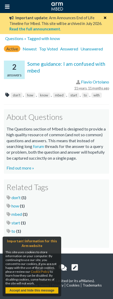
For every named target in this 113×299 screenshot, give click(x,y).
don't (16, 95)
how (30, 95)
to (85, 95)
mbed (59, 95)
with (96, 95)
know (44, 95)
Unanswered (91, 48)
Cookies (73, 285)
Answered (69, 48)
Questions (14, 38)
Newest (30, 48)
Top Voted (48, 48)
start (73, 95)
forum (38, 146)
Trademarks (92, 285)
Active (12, 48)
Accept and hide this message (31, 290)
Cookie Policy (40, 272)
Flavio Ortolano (95, 81)
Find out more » (20, 167)
